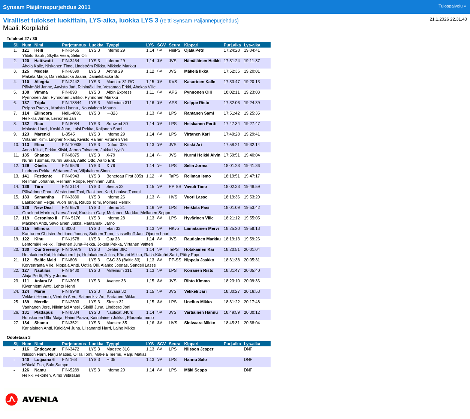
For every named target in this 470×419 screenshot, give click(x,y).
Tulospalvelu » (452, 6)
